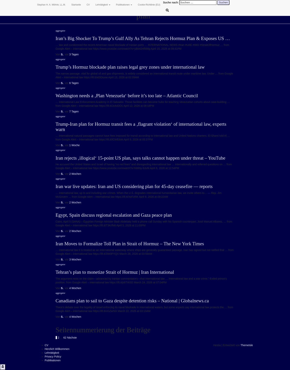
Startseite (76, 4)
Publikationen (124, 4)
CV (88, 4)
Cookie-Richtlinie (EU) (149, 4)
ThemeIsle (247, 345)
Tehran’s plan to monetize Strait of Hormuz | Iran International (115, 272)
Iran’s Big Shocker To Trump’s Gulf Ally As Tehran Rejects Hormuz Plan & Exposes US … (143, 38)
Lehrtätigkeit (102, 4)
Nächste (72, 337)
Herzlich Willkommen (57, 348)
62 (64, 337)
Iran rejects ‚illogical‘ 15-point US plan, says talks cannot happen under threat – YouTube (140, 158)
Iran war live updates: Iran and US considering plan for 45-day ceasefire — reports (134, 186)
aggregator (60, 30)
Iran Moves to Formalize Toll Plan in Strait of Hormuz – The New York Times (130, 243)
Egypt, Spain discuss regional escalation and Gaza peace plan (114, 215)
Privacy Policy (53, 356)
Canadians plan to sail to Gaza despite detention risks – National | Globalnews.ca (132, 300)
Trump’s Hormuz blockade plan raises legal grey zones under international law (130, 67)
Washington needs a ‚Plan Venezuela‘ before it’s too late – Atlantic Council (127, 95)
